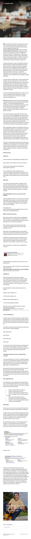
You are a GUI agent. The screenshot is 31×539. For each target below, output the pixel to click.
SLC (21, 534)
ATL (25, 534)
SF (27, 534)
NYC (24, 534)
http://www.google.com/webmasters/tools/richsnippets (16, 269)
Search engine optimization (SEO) (10, 49)
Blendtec (17, 115)
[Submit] (27, 527)
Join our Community (7, 524)
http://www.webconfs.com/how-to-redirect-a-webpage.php (13, 309)
